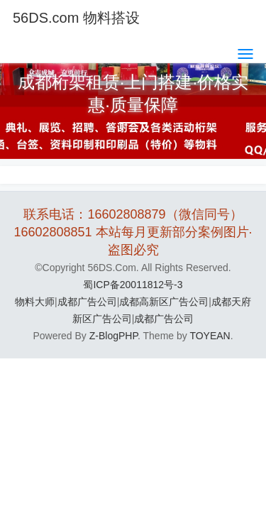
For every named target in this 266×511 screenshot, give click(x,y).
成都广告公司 (87, 301)
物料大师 (35, 301)
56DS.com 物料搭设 (76, 18)
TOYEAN (209, 335)
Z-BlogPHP (113, 335)
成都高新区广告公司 (164, 301)
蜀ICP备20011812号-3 (132, 284)
